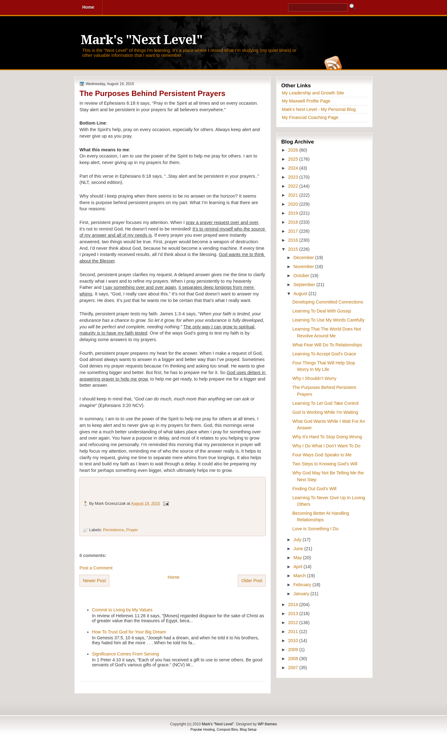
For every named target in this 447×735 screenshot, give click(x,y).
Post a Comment (95, 567)
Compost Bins (227, 729)
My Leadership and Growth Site (313, 92)
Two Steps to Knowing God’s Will (325, 463)
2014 (293, 604)
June (298, 548)
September (304, 284)
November (304, 266)
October (301, 275)
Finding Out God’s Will (314, 488)
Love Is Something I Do (315, 528)
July (297, 539)
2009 (293, 649)
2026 (293, 150)
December (304, 257)
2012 (293, 622)
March (300, 575)
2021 (293, 195)
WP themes (267, 724)
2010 (293, 640)
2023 (293, 177)
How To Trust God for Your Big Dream (129, 631)
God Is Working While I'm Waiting (325, 412)
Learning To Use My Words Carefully (328, 319)
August (300, 293)
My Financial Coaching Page (310, 117)
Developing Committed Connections (327, 301)
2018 (293, 222)
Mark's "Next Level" (141, 40)
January (301, 593)
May (298, 557)
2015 (293, 249)
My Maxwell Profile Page (306, 100)
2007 (293, 667)
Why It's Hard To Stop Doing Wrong (327, 436)
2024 (293, 168)
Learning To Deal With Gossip (321, 310)
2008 (293, 658)
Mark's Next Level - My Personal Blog (319, 109)
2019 (293, 213)
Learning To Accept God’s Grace (324, 353)
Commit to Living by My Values (122, 609)
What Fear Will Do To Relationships (327, 344)
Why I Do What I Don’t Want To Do (326, 445)
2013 (293, 613)
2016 (293, 240)
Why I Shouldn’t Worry (314, 378)
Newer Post (94, 580)
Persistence (113, 529)
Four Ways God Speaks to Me (322, 454)
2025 (293, 159)
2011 (293, 631)
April (298, 566)
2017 (293, 231)
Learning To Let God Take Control (325, 403)
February (302, 584)
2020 (293, 204)
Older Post (251, 580)
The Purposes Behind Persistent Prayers (152, 93)
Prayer (132, 529)
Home (173, 577)
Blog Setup (248, 729)
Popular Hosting (203, 729)
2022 (293, 186)
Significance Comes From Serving (125, 653)
